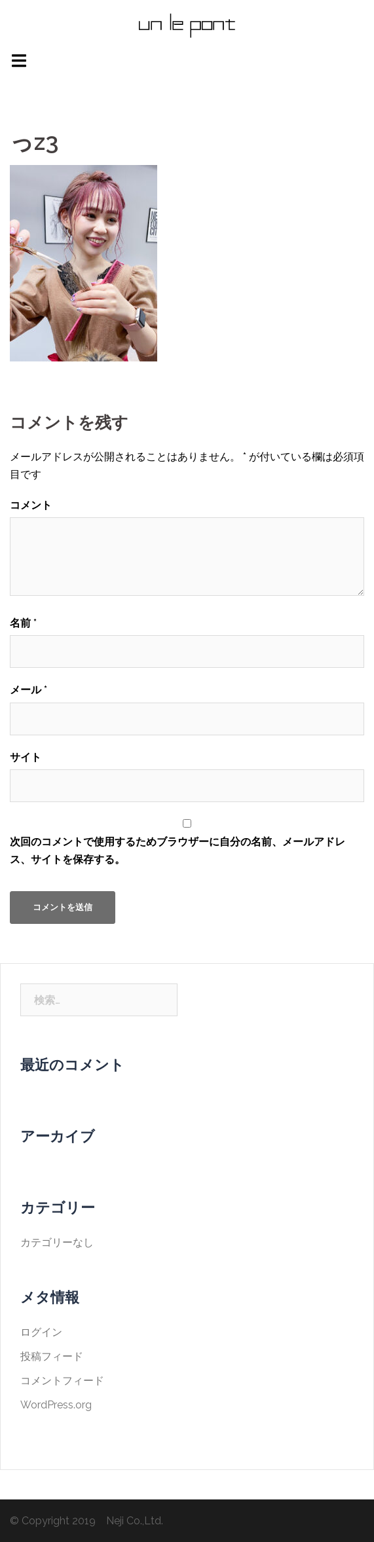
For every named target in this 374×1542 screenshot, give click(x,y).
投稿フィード (51, 1356)
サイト (25, 757)
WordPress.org (56, 1405)
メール (28, 690)
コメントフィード (62, 1380)
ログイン (41, 1332)
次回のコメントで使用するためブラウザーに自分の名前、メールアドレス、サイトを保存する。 (177, 850)
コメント (31, 505)
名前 (23, 623)
